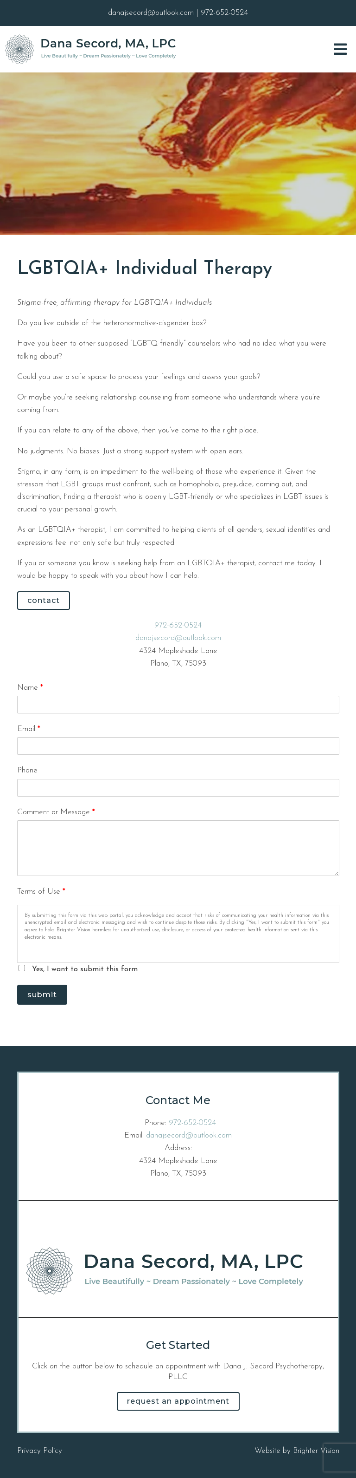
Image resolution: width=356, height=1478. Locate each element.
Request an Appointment (178, 1401)
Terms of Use (41, 892)
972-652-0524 (178, 625)
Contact (43, 600)
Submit (42, 994)
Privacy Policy (39, 1451)
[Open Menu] (340, 49)
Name (30, 688)
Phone (27, 770)
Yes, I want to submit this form (85, 969)
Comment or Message (56, 812)
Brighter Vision (316, 1451)
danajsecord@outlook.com (178, 638)
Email (28, 729)
